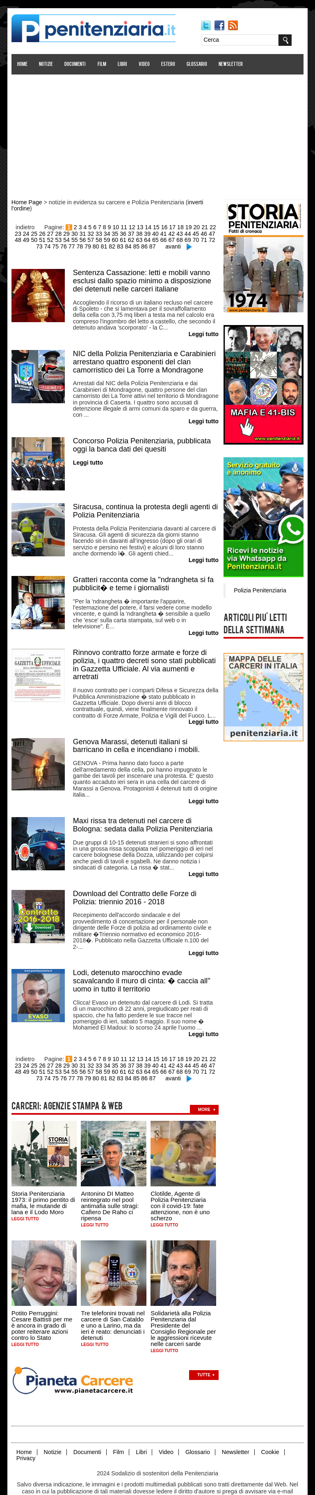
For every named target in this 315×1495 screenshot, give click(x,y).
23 (15, 233)
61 (111, 239)
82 (104, 245)
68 (167, 239)
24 (24, 233)
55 (63, 239)
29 (63, 233)
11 (124, 227)
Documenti (75, 64)
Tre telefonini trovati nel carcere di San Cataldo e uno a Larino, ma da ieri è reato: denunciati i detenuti (113, 1303)
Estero (169, 64)
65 (143, 239)
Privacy (26, 1435)
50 (24, 239)
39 (143, 233)
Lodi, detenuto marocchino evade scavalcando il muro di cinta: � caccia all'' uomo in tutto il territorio (142, 961)
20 (196, 227)
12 (132, 227)
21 (204, 227)
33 (95, 233)
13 (140, 227)
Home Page (27, 202)
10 (116, 227)
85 (128, 245)
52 (40, 239)
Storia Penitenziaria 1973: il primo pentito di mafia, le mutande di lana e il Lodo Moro (43, 1180)
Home (23, 64)
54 (55, 239)
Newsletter (231, 64)
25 (31, 233)
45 (191, 233)
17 (172, 227)
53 (47, 239)
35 (111, 233)
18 (180, 227)
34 (103, 233)
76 (56, 245)
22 (212, 227)
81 (97, 245)
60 (103, 239)
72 (199, 239)
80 (88, 245)
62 (119, 239)
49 (15, 239)
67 (159, 239)
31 (79, 233)
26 (40, 233)
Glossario (197, 64)
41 (159, 233)
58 (87, 239)
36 (119, 233)
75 (49, 245)
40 (151, 233)
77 (65, 245)
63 (127, 239)
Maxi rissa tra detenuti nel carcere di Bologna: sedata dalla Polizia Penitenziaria (143, 814)
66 (151, 239)
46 (199, 233)
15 (156, 227)
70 (183, 239)
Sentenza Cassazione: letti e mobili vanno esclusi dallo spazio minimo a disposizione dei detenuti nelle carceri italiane (142, 279)
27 (47, 233)
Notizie (46, 64)
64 (135, 239)
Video (144, 64)
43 (175, 233)
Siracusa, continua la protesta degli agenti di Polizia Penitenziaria (145, 506)
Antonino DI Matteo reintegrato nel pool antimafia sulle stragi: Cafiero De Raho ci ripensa (110, 1183)
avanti (164, 245)
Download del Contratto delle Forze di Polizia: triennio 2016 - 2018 (135, 886)
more (205, 1087)
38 (135, 233)
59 (95, 239)
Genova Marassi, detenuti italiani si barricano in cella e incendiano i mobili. (136, 736)
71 (191, 239)
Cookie (269, 1429)
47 (207, 233)
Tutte (204, 1352)
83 (113, 245)
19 (188, 227)
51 (31, 239)
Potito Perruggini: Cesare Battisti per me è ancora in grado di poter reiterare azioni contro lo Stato (42, 1303)
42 (167, 233)
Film (102, 64)
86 (136, 245)
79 (81, 245)
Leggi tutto (25, 1197)
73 (207, 239)
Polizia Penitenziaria (259, 589)
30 (71, 233)
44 (183, 233)
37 (127, 233)
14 (148, 227)
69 (175, 239)
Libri (123, 64)
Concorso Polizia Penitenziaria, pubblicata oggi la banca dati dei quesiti (142, 440)
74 (215, 239)
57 (79, 239)
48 (215, 233)
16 (164, 227)
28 (55, 233)
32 (87, 233)
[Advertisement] (157, 132)
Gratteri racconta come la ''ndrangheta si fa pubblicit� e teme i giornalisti (143, 577)
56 (71, 239)
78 (72, 245)
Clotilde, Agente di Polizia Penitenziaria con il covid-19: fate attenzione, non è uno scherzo (180, 1183)
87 (144, 245)
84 (120, 245)
